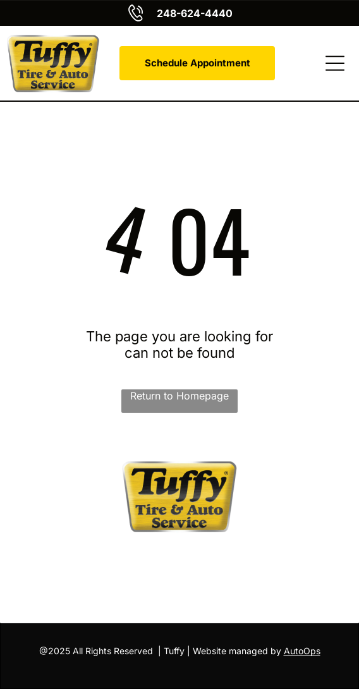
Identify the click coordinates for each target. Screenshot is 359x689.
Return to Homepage (179, 395)
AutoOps (302, 650)
